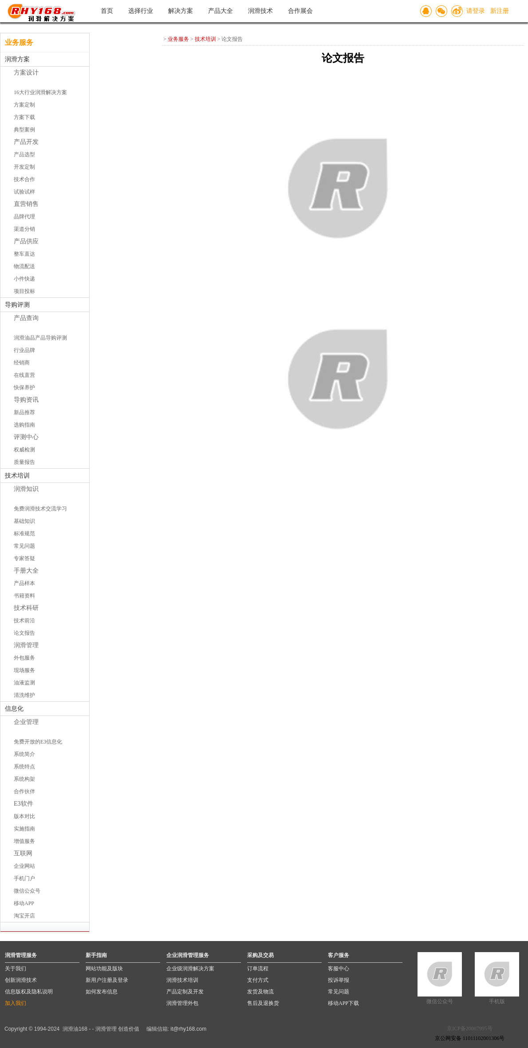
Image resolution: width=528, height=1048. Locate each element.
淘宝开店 (24, 916)
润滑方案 (17, 59)
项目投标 (24, 291)
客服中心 (338, 968)
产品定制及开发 (185, 992)
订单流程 (257, 968)
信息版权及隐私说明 (29, 992)
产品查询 (26, 318)
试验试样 (24, 192)
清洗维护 (24, 695)
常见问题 (24, 546)
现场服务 (24, 670)
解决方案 (180, 11)
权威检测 (24, 450)
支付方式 (257, 980)
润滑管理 (26, 645)
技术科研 (26, 608)
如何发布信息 (102, 992)
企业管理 (26, 722)
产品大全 (220, 11)
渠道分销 (24, 229)
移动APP (24, 903)
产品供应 (26, 241)
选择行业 (140, 11)
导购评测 (17, 304)
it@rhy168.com (188, 1029)
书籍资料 (24, 596)
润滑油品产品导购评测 (40, 338)
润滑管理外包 (182, 1003)
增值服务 (24, 841)
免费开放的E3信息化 (38, 742)
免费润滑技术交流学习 (40, 509)
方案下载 (24, 117)
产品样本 (24, 583)
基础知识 (24, 521)
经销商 (22, 363)
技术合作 (24, 179)
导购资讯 (26, 399)
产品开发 (26, 141)
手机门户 (24, 878)
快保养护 (24, 387)
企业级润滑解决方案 (190, 968)
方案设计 (26, 72)
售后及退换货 (263, 1003)
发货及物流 (260, 992)
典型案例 (24, 130)
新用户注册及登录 (107, 980)
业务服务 (178, 39)
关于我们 (15, 968)
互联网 (23, 853)
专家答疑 (24, 558)
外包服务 (24, 658)
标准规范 (24, 533)
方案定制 (24, 105)
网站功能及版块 (104, 968)
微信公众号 (27, 891)
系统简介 (24, 754)
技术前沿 (24, 620)
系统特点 (24, 766)
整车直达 (24, 254)
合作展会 (300, 11)
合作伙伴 (24, 791)
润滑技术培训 (182, 980)
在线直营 (24, 375)
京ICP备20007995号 (470, 1028)
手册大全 (26, 570)
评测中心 (26, 437)
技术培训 (17, 475)
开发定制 (24, 167)
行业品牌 (24, 350)
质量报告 (24, 462)
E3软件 (23, 803)
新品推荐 (24, 412)
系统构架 (24, 779)
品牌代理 (24, 217)
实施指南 (24, 829)
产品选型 (24, 154)
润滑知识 (26, 489)
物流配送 (24, 266)
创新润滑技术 (21, 980)
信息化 (14, 708)
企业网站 (24, 866)
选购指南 (24, 425)
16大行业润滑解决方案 (40, 92)
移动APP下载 (343, 1003)
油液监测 (24, 683)
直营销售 (26, 204)
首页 (107, 11)
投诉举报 (338, 980)
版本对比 (24, 816)
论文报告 (24, 633)
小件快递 (24, 279)
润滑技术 (260, 11)
